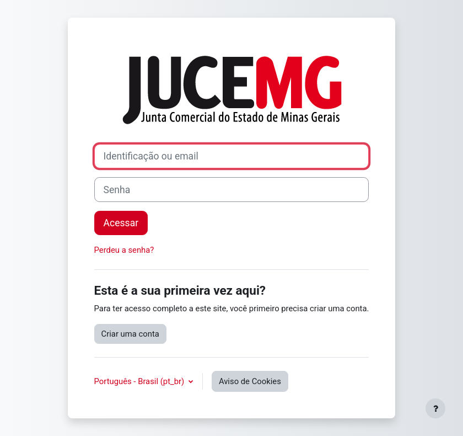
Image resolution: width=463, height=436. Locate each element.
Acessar (121, 222)
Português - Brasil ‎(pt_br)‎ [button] (140, 381)
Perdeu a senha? (124, 250)
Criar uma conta (130, 334)
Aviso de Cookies (250, 381)
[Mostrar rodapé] (435, 408)
